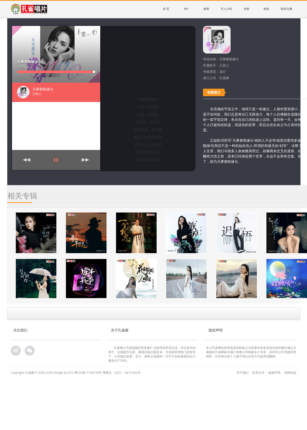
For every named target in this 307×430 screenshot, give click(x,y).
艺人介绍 (226, 8)
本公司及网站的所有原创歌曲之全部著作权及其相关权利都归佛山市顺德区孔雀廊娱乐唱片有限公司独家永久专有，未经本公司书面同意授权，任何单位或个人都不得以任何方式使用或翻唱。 (251, 352)
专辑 (246, 8)
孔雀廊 (29, 372)
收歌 (266, 8)
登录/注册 (286, 8)
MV (186, 8)
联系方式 (258, 372)
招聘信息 (290, 372)
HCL (71, 372)
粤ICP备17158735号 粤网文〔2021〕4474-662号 (107, 372)
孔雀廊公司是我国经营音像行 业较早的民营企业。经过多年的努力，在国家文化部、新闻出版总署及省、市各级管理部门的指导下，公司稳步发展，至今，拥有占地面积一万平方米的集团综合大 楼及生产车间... (152, 354)
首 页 (166, 8)
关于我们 (243, 372)
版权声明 (274, 372)
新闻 (206, 8)
